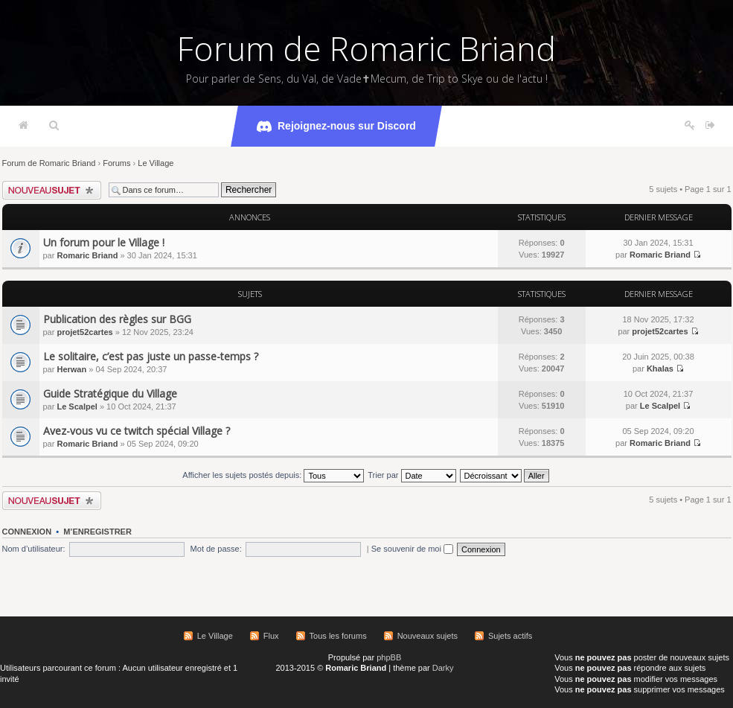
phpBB (389, 657)
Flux (271, 635)
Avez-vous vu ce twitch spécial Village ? (136, 431)
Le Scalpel (77, 406)
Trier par (411, 475)
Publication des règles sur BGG (117, 319)
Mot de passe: (216, 548)
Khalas (660, 368)
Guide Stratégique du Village (110, 393)
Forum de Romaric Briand (366, 48)
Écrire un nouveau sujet (51, 190)
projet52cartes (84, 332)
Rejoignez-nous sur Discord (336, 126)
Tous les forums (338, 635)
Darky (443, 667)
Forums (116, 163)
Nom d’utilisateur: (33, 548)
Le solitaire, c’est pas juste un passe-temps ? (150, 356)
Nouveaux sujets (427, 635)
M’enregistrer (97, 531)
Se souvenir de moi (412, 548)
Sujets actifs (510, 635)
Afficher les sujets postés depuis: (273, 475)
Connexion (27, 531)
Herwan (71, 369)
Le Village (155, 163)
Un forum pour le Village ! (103, 242)
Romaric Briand (87, 255)
